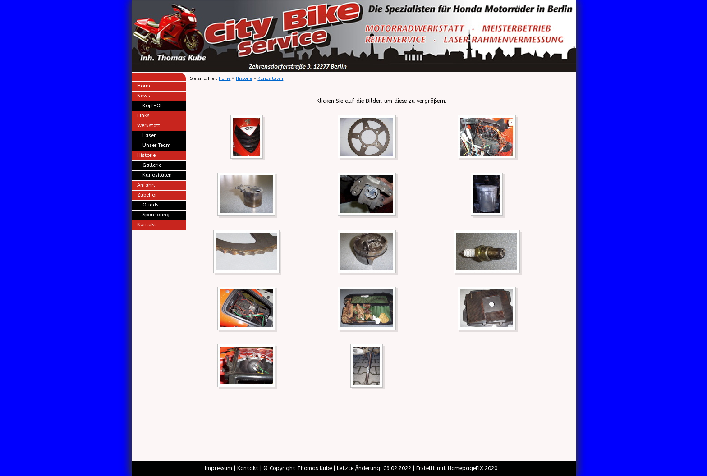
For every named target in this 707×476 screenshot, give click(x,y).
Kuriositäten (157, 175)
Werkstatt (148, 125)
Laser (149, 135)
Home (144, 86)
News (143, 96)
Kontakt (146, 225)
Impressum (218, 468)
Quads (150, 205)
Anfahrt (146, 185)
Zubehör (147, 195)
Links (143, 116)
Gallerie (151, 165)
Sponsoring (156, 215)
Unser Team (156, 145)
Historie (146, 155)
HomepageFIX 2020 (472, 468)
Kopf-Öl (152, 106)
